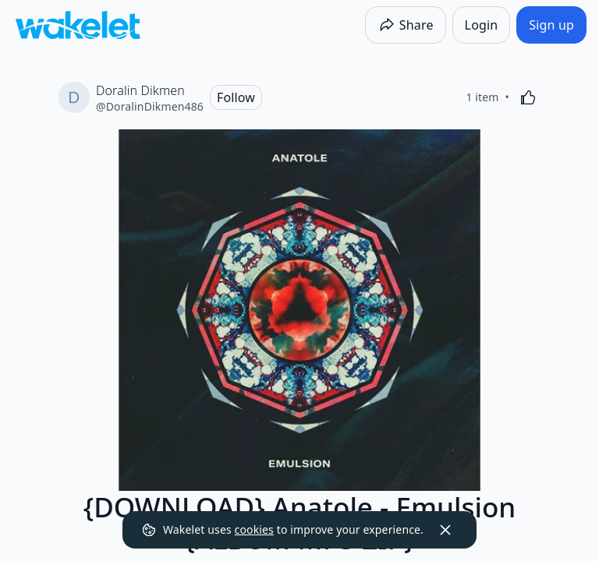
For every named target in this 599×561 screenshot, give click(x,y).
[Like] (528, 97)
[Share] (405, 25)
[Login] (481, 25)
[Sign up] (551, 25)
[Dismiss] (445, 529)
